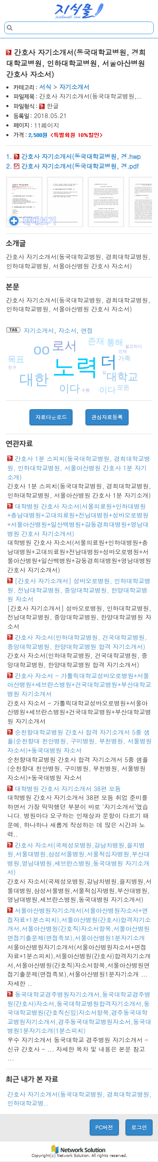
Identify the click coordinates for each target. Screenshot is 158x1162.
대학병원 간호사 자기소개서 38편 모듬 (68, 788)
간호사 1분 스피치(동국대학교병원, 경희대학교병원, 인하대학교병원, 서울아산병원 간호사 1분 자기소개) (78, 467)
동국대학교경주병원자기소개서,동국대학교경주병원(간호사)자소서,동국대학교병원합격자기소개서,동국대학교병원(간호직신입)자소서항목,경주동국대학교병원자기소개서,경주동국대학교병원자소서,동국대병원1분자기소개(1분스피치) (79, 1012)
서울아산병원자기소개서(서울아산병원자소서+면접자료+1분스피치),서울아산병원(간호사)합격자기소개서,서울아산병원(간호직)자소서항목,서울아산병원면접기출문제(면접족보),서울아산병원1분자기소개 (79, 924)
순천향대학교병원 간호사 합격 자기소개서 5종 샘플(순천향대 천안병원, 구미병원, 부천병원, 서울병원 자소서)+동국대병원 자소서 (79, 741)
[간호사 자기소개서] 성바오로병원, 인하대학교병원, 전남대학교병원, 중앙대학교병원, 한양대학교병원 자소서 (78, 590)
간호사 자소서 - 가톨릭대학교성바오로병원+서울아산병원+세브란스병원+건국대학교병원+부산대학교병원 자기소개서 (79, 684)
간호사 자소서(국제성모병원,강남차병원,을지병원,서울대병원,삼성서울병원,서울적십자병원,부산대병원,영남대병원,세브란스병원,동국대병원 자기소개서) (78, 859)
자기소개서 (74, 87)
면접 (87, 330)
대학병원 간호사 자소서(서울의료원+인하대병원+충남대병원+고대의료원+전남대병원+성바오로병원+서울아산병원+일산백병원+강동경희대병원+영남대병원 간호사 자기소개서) (78, 520)
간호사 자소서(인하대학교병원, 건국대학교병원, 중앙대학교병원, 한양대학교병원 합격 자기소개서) (77, 642)
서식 (45, 87)
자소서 (67, 330)
